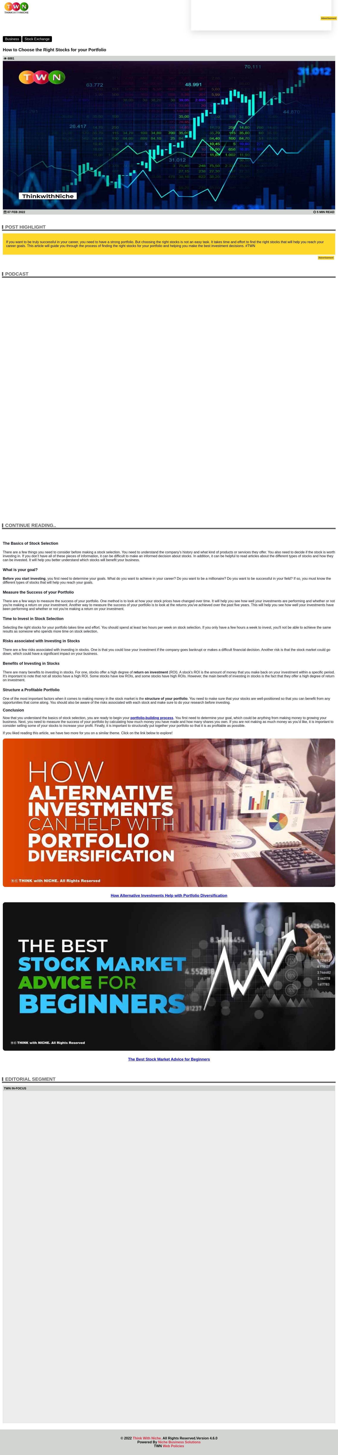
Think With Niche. (147, 1438)
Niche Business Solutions (179, 1442)
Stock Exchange (37, 39)
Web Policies (173, 1446)
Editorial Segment (30, 1079)
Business (12, 39)
